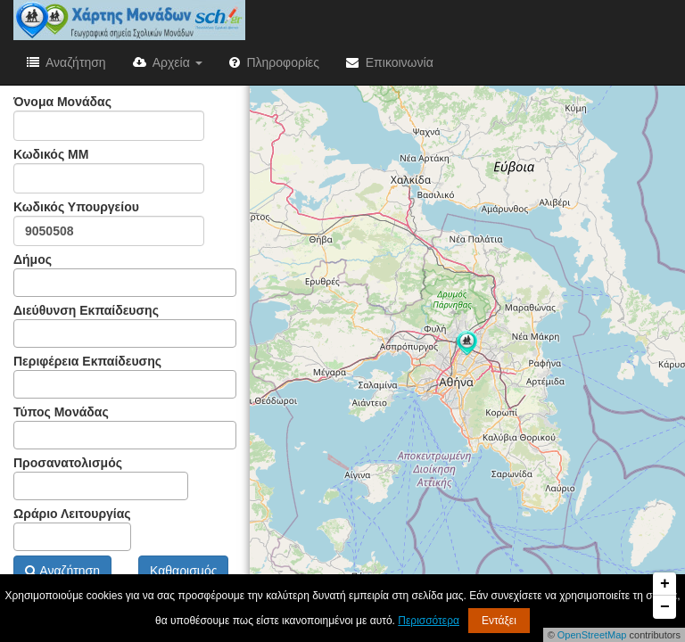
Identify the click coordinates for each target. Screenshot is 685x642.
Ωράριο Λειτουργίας (72, 528)
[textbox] (24, 283)
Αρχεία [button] (167, 62)
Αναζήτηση (66, 62)
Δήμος (124, 274)
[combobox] (124, 282)
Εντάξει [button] (499, 620)
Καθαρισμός (183, 571)
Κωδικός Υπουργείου (108, 223)
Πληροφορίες (274, 62)
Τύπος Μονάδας (124, 427)
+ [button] (665, 584)
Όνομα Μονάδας (108, 118)
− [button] (665, 607)
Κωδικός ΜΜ (108, 170)
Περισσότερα (428, 620)
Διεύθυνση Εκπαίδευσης (124, 325)
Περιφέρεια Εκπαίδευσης (124, 376)
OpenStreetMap (592, 635)
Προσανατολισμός (100, 478)
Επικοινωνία (389, 62)
